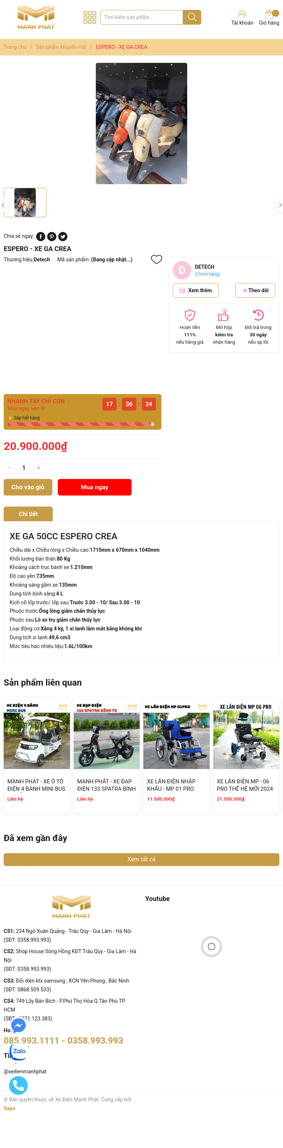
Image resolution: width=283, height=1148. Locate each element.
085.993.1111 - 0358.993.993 (63, 1041)
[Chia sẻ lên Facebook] (40, 239)
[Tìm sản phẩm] (150, 17)
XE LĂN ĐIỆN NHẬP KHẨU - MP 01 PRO (171, 785)
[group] (141, 123)
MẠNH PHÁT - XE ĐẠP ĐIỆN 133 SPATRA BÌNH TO (106, 788)
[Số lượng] (24, 467)
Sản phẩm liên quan (43, 682)
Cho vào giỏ (28, 487)
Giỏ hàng (269, 18)
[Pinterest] (51, 239)
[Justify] (192, 17)
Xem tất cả (141, 859)
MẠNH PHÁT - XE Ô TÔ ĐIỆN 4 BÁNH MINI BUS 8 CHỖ (36, 788)
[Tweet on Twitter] (62, 239)
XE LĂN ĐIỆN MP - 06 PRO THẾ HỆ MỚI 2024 (245, 785)
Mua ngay (94, 487)
